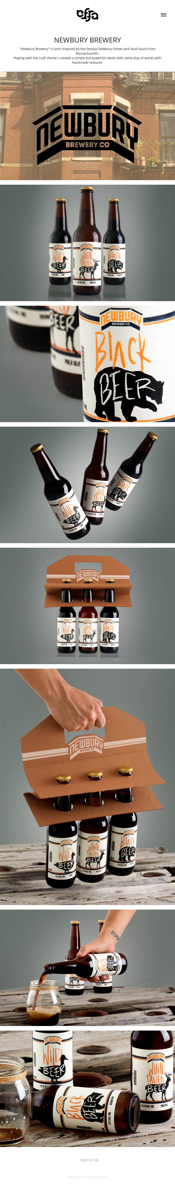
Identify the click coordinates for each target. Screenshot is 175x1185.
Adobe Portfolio (96, 1177)
